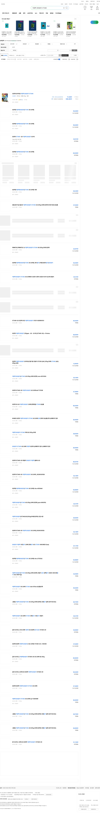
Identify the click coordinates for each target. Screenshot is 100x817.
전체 (4, 55)
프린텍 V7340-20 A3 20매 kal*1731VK (27, 390)
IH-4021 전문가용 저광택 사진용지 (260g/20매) (32, 32)
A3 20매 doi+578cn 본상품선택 (27, 586)
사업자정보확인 (48, 794)
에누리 (82, 1)
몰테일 (87, 1)
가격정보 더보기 (72, 97)
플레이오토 (93, 1)
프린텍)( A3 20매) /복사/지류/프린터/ (32, 263)
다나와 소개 (58, 788)
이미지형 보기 (72, 55)
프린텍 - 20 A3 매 (23, 136)
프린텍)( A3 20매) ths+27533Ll (27, 558)
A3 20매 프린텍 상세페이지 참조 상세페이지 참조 (31, 446)
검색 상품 (20, 55)
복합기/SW (62, 44)
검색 (74, 50)
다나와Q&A (58, 13)
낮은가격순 (19, 59)
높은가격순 (25, 59)
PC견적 (70, 4)
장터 (24, 13)
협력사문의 (97, 788)
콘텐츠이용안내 (34, 799)
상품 (20, 13)
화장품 (49, 44)
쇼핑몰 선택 (43, 55)
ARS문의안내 (93, 809)
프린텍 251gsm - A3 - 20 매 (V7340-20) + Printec (31, 333)
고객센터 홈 (82, 800)
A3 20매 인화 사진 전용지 (27, 616)
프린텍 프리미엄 (22, 93)
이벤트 (90, 4)
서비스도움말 (95, 800)
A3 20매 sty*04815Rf (25, 699)
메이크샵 (98, 1)
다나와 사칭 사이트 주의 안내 (9, 788)
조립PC (66, 4)
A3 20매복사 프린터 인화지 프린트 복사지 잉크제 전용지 (33, 277)
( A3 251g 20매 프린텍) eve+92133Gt (29, 376)
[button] (85, 8)
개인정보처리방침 (71, 788)
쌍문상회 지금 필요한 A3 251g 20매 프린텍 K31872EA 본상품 (35, 205)
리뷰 (47, 13)
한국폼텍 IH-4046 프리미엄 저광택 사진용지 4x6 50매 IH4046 (58, 32)
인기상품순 (3, 59)
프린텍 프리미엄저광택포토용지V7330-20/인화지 (71, 32)
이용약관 (64, 788)
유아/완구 (25, 44)
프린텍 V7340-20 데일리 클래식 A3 (26, 460)
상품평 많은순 (36, 59)
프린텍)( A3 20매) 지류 (24, 189)
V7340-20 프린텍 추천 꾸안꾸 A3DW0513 (28, 320)
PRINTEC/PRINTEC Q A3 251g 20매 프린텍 (30, 247)
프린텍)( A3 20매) (23, 109)
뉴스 (36, 13)
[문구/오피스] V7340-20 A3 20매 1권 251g (28, 656)
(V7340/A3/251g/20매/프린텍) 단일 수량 (27, 516)
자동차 (62, 4)
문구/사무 (12, 44)
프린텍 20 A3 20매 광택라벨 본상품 (28, 404)
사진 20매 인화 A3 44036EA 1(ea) (30, 544)
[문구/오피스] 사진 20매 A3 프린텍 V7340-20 (29, 630)
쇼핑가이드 (30, 13)
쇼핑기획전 (81, 4)
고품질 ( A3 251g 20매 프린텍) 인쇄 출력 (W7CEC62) (34, 602)
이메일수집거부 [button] (83, 809)
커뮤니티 (86, 4)
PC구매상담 (75, 4)
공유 (98, 13)
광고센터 (92, 788)
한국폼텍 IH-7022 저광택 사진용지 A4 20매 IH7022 (7, 32)
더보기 (98, 4)
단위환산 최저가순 (10, 59)
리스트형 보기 (70, 55)
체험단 (94, 4)
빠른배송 (14, 50)
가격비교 (11, 55)
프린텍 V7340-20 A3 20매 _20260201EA (28, 474)
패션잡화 (37, 44)
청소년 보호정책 (80, 788)
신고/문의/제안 (88, 800)
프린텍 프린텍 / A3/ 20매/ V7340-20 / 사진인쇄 (29, 644)
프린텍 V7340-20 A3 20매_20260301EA (28, 530)
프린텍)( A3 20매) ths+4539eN (27, 488)
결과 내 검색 (64, 55)
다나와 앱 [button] (3, 4)
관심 (26, 99)
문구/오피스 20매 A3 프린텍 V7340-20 (27, 742)
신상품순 (30, 59)
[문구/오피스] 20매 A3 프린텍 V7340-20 (27, 672)
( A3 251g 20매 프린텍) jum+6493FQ (29, 502)
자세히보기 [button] (27, 799)
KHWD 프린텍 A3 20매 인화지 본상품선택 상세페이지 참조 (35, 418)
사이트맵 (87, 788)
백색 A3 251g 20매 (24, 432)
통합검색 (14, 13)
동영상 (51, 13)
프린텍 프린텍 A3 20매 (24, 686)
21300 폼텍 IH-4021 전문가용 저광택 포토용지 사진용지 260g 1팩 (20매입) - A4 (20, 32)
